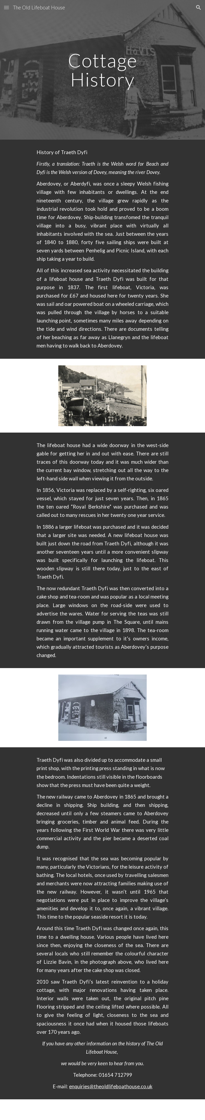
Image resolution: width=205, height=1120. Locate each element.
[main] (102, 70)
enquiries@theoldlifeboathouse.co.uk (110, 1086)
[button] (6, 7)
